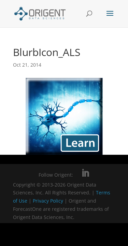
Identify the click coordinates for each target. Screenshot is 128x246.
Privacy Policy (49, 200)
